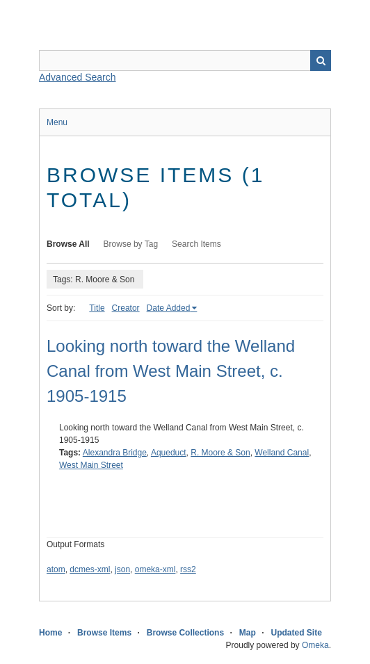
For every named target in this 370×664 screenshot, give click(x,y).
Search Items (196, 244)
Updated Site (296, 633)
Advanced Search (77, 77)
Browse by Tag (131, 244)
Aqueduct (168, 452)
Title (96, 308)
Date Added (169, 308)
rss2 (188, 569)
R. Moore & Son (220, 452)
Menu (57, 122)
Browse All (68, 244)
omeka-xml (155, 569)
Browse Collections (185, 633)
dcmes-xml (90, 569)
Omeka (315, 645)
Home (50, 633)
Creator (126, 308)
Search (320, 60)
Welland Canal (282, 452)
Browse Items (104, 633)
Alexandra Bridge (115, 452)
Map (247, 633)
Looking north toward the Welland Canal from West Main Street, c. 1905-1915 (171, 371)
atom (56, 569)
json (122, 569)
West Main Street (91, 465)
